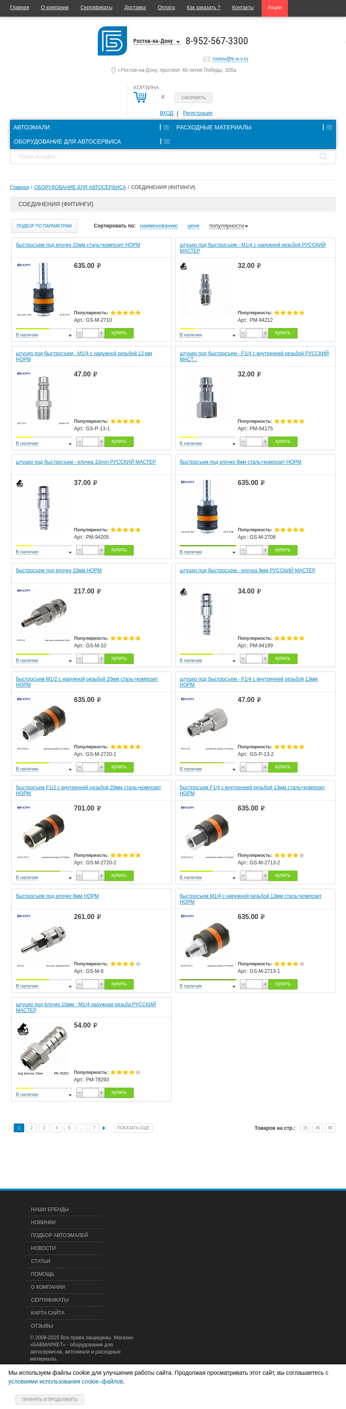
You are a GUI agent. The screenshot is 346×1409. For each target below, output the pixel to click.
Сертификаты (97, 7)
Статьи (40, 1261)
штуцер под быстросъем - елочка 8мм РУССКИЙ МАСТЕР (247, 570)
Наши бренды (50, 1209)
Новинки (43, 1222)
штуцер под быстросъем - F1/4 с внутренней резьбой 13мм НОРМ (249, 682)
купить (119, 333)
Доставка (135, 7)
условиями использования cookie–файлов (65, 1381)
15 (305, 1128)
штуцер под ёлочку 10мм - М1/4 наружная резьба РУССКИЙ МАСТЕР (86, 1007)
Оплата (166, 7)
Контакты (243, 7)
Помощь (42, 1274)
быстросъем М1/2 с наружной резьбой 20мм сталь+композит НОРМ (87, 682)
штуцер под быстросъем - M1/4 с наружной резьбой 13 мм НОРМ (84, 356)
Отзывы (42, 1326)
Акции (275, 7)
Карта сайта (48, 1313)
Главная (19, 7)
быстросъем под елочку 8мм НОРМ (57, 896)
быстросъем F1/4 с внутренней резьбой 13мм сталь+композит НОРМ (252, 790)
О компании (55, 7)
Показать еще (133, 1128)
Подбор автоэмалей (59, 1235)
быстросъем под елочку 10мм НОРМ (59, 570)
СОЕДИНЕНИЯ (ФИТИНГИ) (163, 187)
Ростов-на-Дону (153, 41)
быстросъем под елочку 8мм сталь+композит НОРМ (240, 462)
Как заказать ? (203, 7)
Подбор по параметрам (44, 226)
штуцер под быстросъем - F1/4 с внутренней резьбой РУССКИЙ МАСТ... (254, 356)
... (81, 1128)
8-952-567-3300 (217, 41)
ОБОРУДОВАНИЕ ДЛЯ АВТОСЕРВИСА (80, 187)
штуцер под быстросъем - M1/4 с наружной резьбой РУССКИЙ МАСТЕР (253, 248)
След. (104, 1128)
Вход (166, 113)
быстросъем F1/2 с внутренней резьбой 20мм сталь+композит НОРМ (88, 790)
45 (317, 1128)
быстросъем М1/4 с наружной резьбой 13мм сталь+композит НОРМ (251, 899)
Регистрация (197, 113)
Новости (43, 1248)
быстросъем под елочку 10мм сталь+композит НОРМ (78, 245)
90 (330, 1128)
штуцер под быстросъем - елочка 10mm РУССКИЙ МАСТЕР (86, 462)
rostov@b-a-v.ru (230, 59)
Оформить (193, 98)
